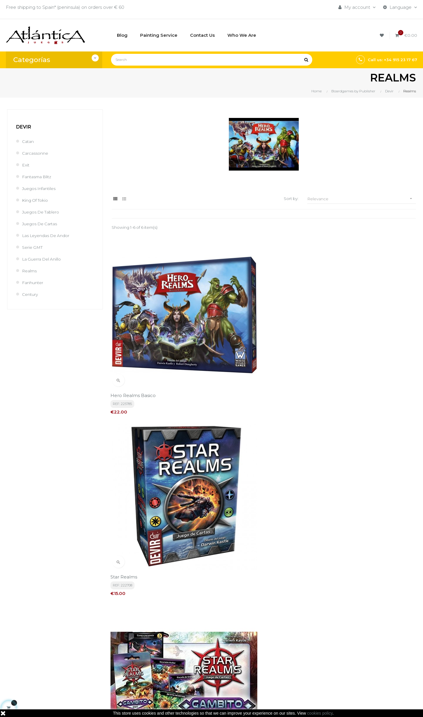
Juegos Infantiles (40, 188)
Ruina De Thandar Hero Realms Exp (152, 475)
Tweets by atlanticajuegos (349, 639)
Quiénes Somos (198, 660)
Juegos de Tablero (42, 212)
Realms (30, 271)
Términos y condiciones (206, 640)
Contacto (191, 670)
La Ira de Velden (234, 475)
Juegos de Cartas (41, 223)
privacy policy (131, 586)
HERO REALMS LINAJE (346, 475)
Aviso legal (192, 650)
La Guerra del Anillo (43, 259)
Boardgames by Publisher (279, 640)
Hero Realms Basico (134, 345)
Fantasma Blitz (38, 176)
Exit (26, 165)
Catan (28, 141)
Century (30, 294)
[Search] (211, 60)
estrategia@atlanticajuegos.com (41, 674)
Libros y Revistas (268, 660)
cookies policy (320, 713)
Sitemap (260, 670)
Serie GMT (33, 247)
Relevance (361, 199)
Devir (23, 127)
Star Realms (229, 345)
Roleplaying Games (272, 650)
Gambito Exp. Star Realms (349, 345)
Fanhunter (33, 282)
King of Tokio (36, 200)
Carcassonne (36, 153)
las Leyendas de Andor (48, 235)
